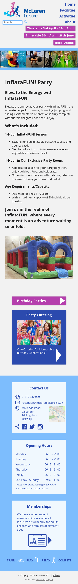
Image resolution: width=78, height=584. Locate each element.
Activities (67, 16)
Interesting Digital (44, 579)
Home (70, 4)
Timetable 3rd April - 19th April (50, 28)
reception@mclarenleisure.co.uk (42, 403)
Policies (56, 575)
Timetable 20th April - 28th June (50, 35)
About (70, 22)
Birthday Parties (31, 300)
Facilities (67, 10)
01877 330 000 (31, 397)
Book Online (64, 43)
